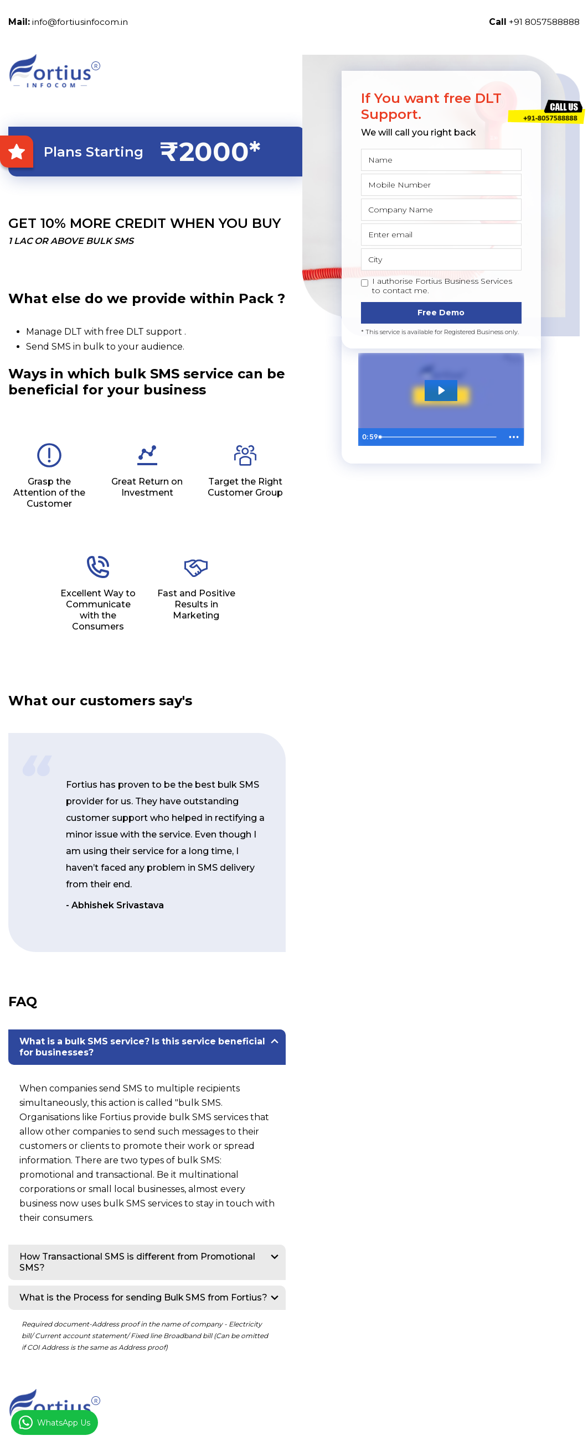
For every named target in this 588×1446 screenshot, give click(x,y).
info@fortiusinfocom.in (70, 22)
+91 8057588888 (533, 22)
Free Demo (441, 313)
